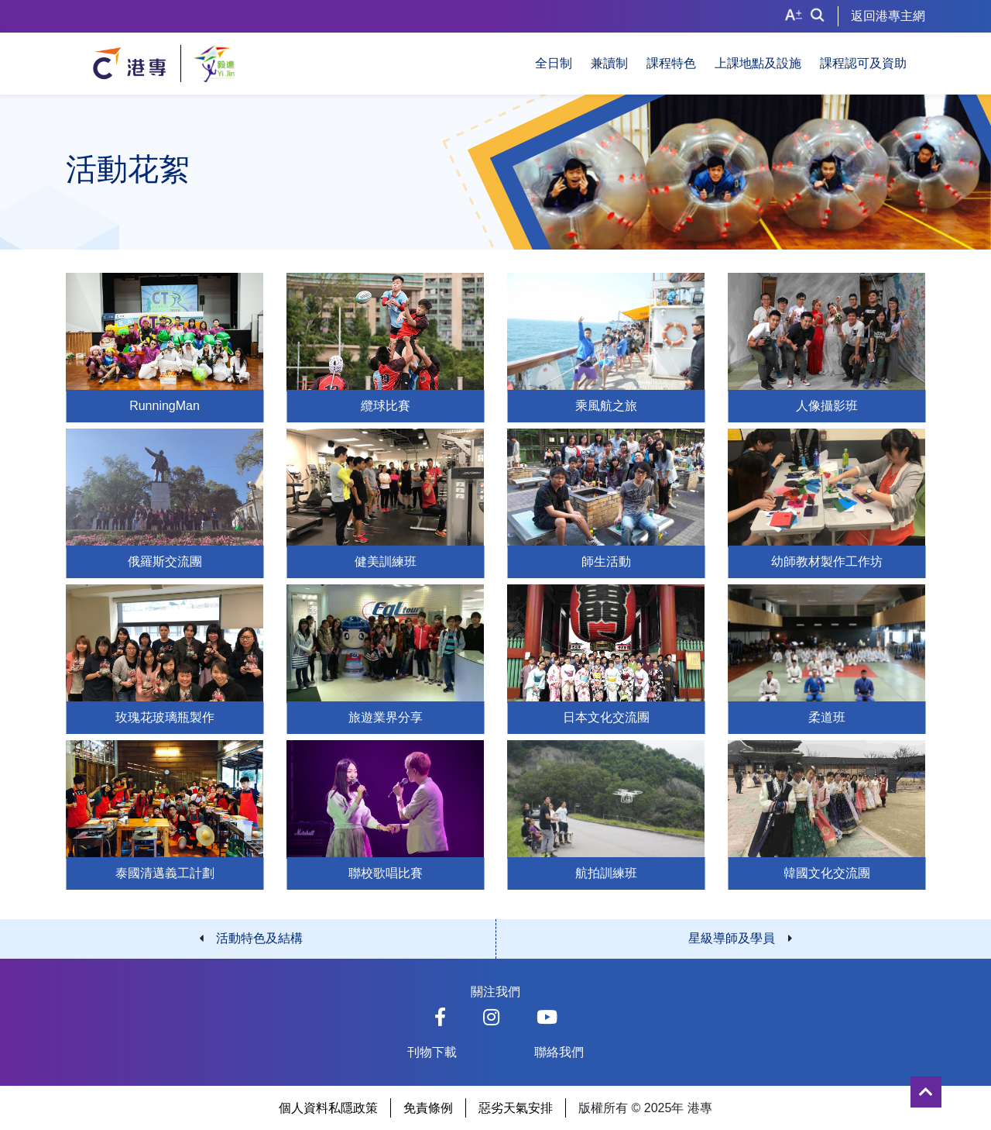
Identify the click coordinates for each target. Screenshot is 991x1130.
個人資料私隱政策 (328, 1107)
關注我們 (495, 991)
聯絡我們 (559, 1052)
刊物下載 (432, 1052)
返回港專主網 (888, 15)
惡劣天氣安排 (515, 1107)
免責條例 (428, 1107)
